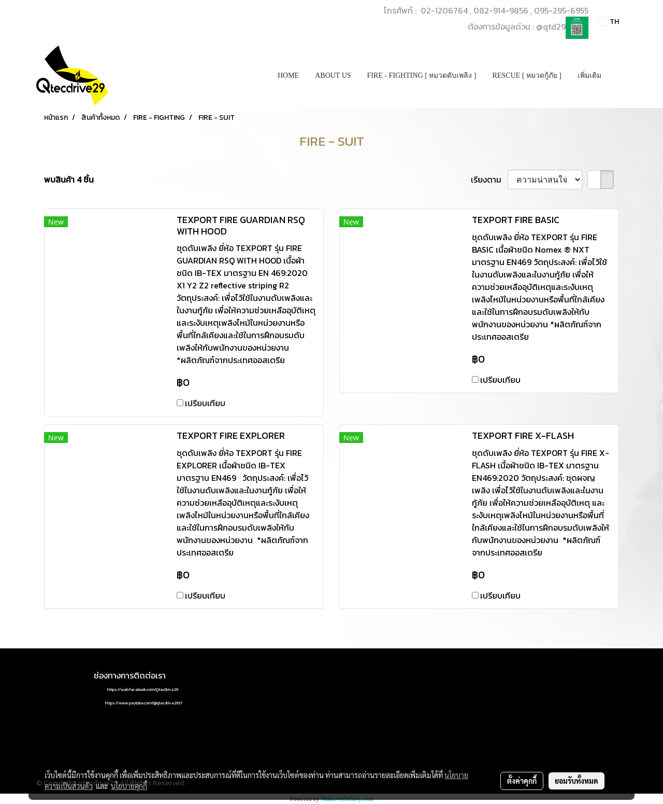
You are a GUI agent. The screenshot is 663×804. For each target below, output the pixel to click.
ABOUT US (333, 75)
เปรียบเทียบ (205, 403)
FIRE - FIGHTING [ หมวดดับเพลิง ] (422, 75)
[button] (618, 76)
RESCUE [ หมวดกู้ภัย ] (527, 75)
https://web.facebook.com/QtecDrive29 (142, 689)
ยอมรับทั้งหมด (576, 780)
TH (608, 21)
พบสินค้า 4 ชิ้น (69, 179)
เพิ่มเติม (589, 75)
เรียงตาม (489, 179)
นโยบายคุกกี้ (129, 786)
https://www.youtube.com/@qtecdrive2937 (143, 703)
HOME (288, 75)
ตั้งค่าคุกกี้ (522, 780)
